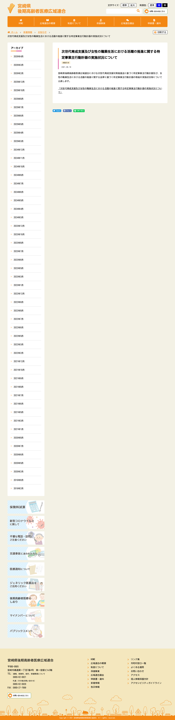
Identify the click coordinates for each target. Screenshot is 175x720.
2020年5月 (19, 463)
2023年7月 (19, 251)
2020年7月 (19, 446)
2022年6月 (19, 327)
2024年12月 (19, 150)
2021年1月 (19, 429)
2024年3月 (19, 217)
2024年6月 (19, 192)
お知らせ (66, 62)
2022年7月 (19, 319)
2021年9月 (19, 378)
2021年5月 (19, 412)
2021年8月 (19, 387)
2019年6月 (19, 480)
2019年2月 (19, 488)
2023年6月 (19, 260)
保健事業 (101, 21)
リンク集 (135, 659)
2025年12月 (19, 82)
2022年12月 (19, 294)
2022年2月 (19, 353)
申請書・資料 (154, 21)
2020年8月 (19, 438)
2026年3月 (19, 65)
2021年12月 (19, 361)
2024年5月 (19, 200)
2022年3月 (19, 344)
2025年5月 (19, 124)
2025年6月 (19, 116)
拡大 (132, 5)
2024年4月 (19, 209)
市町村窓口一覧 (138, 663)
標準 (124, 5)
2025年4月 (19, 133)
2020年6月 (19, 454)
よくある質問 (137, 667)
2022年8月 (19, 311)
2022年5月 (19, 336)
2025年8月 (19, 99)
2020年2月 (19, 471)
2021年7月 (19, 395)
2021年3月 (19, 421)
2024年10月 (19, 166)
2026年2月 (19, 73)
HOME (21, 21)
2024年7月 (19, 183)
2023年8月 (19, 243)
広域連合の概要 (47, 21)
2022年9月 (19, 302)
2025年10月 (19, 90)
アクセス (135, 675)
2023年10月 (19, 234)
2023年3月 (19, 277)
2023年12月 (19, 226)
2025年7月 (19, 107)
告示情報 (95, 687)
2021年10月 (19, 370)
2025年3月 (19, 141)
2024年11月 (19, 158)
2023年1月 (19, 285)
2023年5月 (19, 268)
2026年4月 (19, 56)
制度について (74, 21)
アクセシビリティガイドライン (146, 683)
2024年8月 (19, 175)
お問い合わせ (137, 671)
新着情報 (95, 683)
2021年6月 (19, 404)
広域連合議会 (127, 21)
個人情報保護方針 (139, 679)
